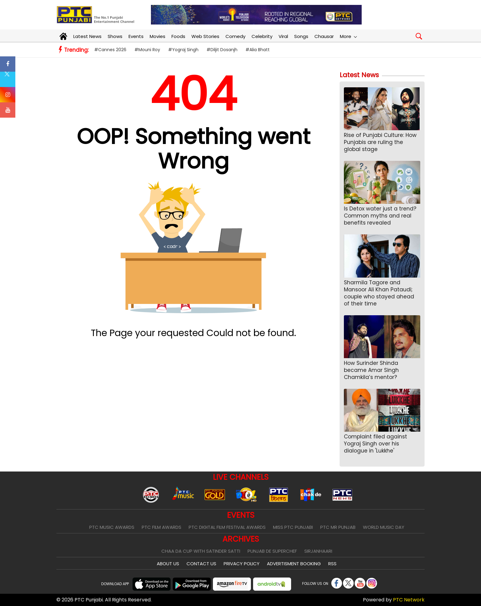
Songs (301, 36)
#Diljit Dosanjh (221, 50)
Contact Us (201, 563)
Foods (178, 36)
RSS (332, 563)
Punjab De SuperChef (272, 551)
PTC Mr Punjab (338, 527)
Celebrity (262, 36)
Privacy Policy (242, 563)
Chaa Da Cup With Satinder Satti (200, 551)
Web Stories (205, 36)
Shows (115, 36)
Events (136, 36)
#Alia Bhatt (257, 50)
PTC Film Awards (161, 527)
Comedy (235, 36)
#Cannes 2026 (110, 50)
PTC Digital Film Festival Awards (227, 527)
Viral (283, 36)
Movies (157, 36)
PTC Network (409, 599)
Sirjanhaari (318, 551)
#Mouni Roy (147, 50)
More (348, 36)
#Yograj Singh (183, 50)
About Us (168, 563)
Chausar (324, 36)
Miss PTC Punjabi (293, 527)
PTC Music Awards (111, 527)
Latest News (87, 36)
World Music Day (383, 527)
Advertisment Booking (294, 563)
